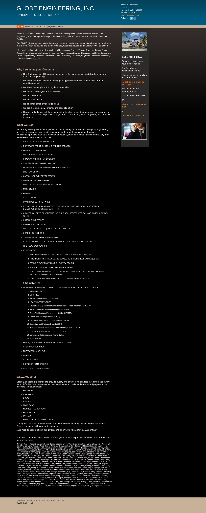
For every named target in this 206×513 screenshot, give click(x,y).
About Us (29, 26)
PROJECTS (51, 26)
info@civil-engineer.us (130, 15)
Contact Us (40, 26)
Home (20, 26)
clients (60, 26)
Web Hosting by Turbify (25, 503)
